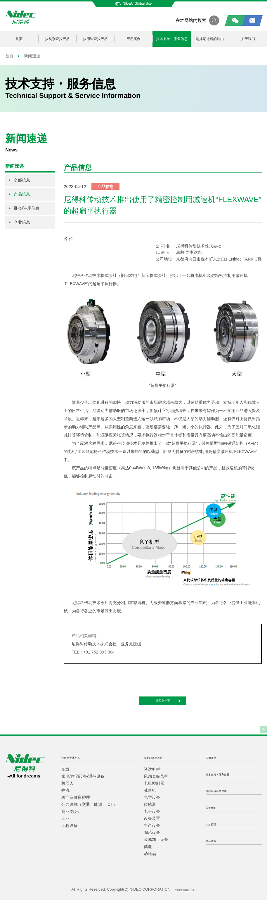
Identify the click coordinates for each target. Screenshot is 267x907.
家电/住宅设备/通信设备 (83, 783)
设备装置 (152, 825)
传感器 (150, 811)
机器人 (67, 790)
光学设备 (152, 804)
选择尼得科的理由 (210, 39)
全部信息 (19, 180)
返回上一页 (174, 704)
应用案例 (133, 39)
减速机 (150, 797)
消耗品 (150, 860)
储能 (148, 853)
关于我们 (215, 814)
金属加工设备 (156, 846)
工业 (65, 825)
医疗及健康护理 (75, 804)
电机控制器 (154, 790)
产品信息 (19, 194)
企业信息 (19, 222)
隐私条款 (215, 847)
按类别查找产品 (57, 39)
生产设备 (152, 832)
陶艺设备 (152, 839)
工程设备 (69, 832)
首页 (18, 39)
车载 (65, 776)
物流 (65, 797)
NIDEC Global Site (133, 3)
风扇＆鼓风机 (156, 783)
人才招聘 (215, 830)
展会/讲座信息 (23, 208)
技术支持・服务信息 (172, 39)
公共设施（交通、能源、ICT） (89, 811)
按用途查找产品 (95, 39)
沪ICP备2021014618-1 (185, 896)
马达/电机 (152, 776)
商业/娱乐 (70, 818)
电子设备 (152, 818)
